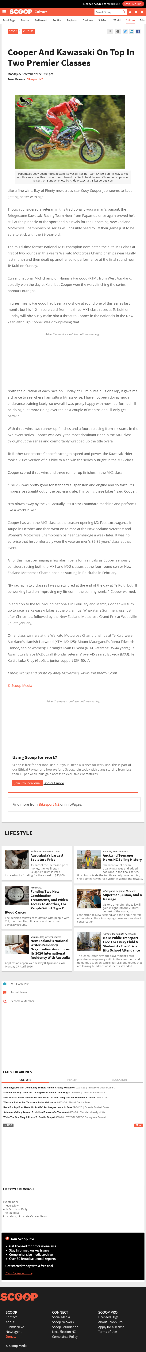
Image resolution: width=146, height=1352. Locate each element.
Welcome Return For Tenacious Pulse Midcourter (30, 1102)
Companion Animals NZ (95, 1092)
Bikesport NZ (35, 79)
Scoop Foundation (65, 1326)
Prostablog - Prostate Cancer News (25, 1216)
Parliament (40, 20)
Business (88, 20)
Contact (11, 1317)
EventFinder (10, 1202)
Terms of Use (107, 1331)
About (10, 1322)
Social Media (61, 1317)
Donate (11, 1336)
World (117, 20)
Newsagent (14, 1331)
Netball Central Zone (79, 1102)
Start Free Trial (133, 4)
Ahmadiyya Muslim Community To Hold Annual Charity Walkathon (39, 1087)
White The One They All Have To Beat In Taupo (28, 1117)
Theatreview (11, 1205)
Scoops (25, 20)
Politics (57, 20)
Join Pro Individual (27, 783)
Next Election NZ (64, 1331)
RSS (8, 1125)
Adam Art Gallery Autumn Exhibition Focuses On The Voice (35, 1112)
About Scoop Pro (110, 1322)
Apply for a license (111, 1326)
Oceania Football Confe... (97, 1107)
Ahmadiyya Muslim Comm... (102, 1087)
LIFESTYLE (19, 833)
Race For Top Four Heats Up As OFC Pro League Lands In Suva (37, 1107)
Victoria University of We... (93, 1112)
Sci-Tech (103, 20)
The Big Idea (11, 1213)
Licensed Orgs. (108, 1317)
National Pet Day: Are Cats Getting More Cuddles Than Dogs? (36, 1092)
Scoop (13, 31)
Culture (130, 20)
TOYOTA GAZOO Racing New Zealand (86, 1117)
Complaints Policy (65, 1336)
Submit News (15, 1326)
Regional (72, 20)
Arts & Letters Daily (15, 1209)
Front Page (9, 20)
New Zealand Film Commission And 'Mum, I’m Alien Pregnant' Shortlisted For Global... (50, 1097)
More (138, 1125)
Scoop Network (63, 1322)
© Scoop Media (16, 1345)
